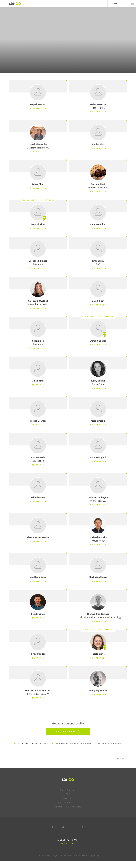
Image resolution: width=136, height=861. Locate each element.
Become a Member (68, 731)
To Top (120, 759)
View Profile (37, 108)
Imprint (68, 798)
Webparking (93, 855)
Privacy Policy (68, 802)
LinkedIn (53, 827)
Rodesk (82, 855)
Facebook (73, 827)
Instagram (83, 827)
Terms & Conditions (68, 807)
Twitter (63, 827)
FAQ (68, 794)
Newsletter (67, 843)
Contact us (68, 790)
